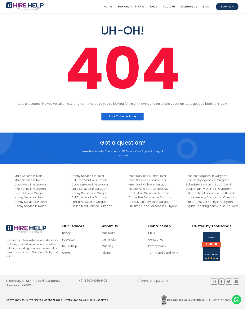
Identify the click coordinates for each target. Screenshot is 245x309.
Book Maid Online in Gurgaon (149, 193)
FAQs (153, 6)
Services (123, 6)
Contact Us (189, 6)
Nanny (66, 233)
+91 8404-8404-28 (93, 281)
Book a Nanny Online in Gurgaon (208, 189)
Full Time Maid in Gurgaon (89, 180)
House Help (69, 246)
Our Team (109, 233)
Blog (206, 6)
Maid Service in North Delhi (147, 176)
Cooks (66, 253)
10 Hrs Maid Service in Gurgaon (150, 202)
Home (108, 6)
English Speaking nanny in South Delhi (212, 206)
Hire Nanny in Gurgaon (30, 189)
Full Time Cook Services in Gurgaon (153, 206)
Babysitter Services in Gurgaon (150, 197)
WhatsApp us (142, 151)
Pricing (139, 6)
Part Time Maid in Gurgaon (90, 202)
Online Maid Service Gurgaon (92, 206)
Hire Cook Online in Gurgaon (148, 184)
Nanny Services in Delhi (31, 202)
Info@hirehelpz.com (152, 281)
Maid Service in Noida (29, 180)
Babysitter (69, 239)
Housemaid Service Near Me (149, 189)
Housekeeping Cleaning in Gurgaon (211, 197)
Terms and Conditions (163, 253)
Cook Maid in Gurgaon (30, 184)
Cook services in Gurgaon (90, 184)
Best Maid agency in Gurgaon (206, 176)
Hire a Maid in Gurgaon (30, 193)
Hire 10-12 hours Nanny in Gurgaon (209, 202)
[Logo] (25, 6)
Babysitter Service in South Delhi (208, 184)
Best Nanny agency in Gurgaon (207, 180)
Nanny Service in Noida (31, 197)
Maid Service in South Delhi (147, 180)
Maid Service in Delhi (29, 176)
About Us (169, 6)
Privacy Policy (157, 246)
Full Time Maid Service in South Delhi (211, 193)
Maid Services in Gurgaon (89, 189)
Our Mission (109, 239)
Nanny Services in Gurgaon (90, 193)
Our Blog (107, 246)
